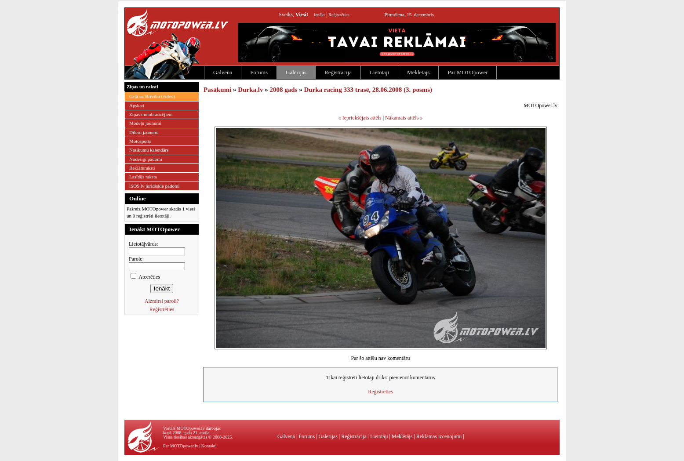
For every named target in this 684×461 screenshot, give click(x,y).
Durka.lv (250, 89)
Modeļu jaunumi (145, 123)
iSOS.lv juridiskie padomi (154, 186)
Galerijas (296, 72)
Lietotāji (379, 72)
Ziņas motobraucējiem (151, 114)
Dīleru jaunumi (144, 132)
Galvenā (222, 72)
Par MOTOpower (468, 72)
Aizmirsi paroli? (162, 301)
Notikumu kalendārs (149, 149)
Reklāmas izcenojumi (439, 436)
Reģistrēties (338, 14)
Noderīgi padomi (145, 159)
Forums (259, 72)
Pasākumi (217, 89)
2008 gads (283, 89)
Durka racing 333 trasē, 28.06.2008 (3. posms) (368, 89)
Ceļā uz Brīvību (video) (152, 96)
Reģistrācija (338, 72)
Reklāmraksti (142, 168)
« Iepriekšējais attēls (360, 118)
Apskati (136, 105)
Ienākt (319, 14)
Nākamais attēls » (403, 118)
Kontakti (209, 445)
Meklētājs (418, 72)
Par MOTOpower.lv (180, 445)
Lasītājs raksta (143, 176)
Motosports (140, 141)
